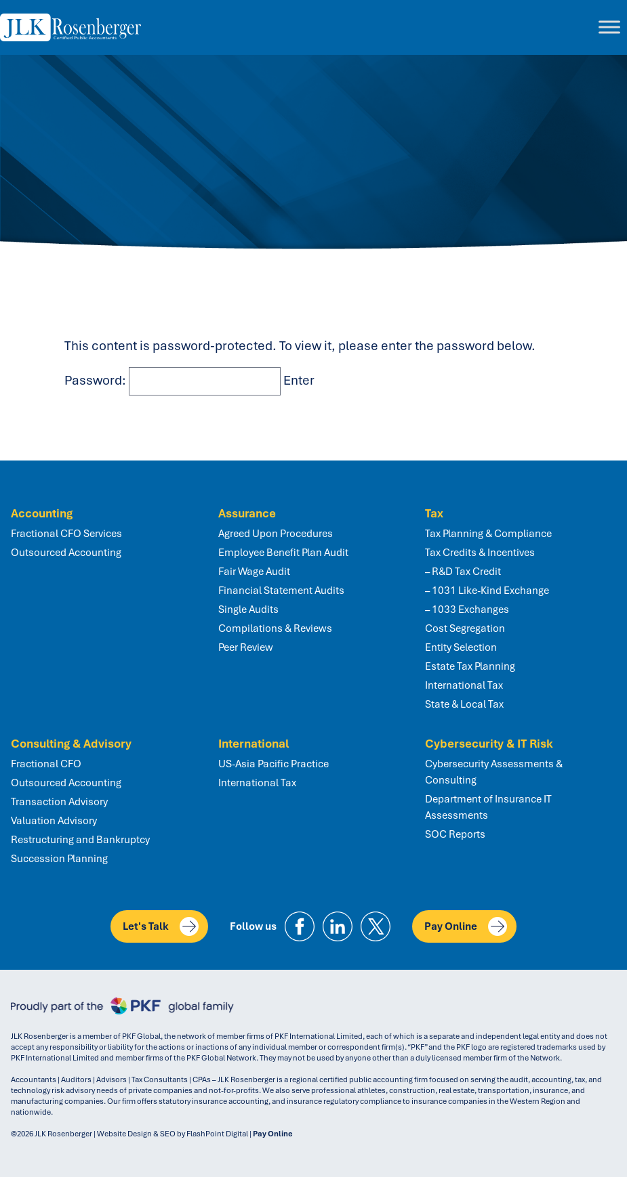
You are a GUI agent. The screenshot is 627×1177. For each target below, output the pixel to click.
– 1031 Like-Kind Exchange (487, 590)
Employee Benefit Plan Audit (283, 552)
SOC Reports (455, 834)
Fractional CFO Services (66, 533)
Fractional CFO (46, 764)
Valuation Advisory (54, 821)
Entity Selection (461, 647)
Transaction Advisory (59, 802)
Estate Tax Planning (470, 666)
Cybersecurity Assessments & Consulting (494, 772)
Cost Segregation (465, 628)
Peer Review (245, 647)
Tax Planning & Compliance (488, 533)
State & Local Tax (464, 704)
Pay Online (465, 926)
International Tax (464, 685)
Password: (172, 380)
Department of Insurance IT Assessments (488, 807)
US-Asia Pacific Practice (273, 764)
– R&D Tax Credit (463, 571)
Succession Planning (59, 858)
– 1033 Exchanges (467, 609)
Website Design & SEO (136, 1133)
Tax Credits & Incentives (480, 552)
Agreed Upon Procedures (275, 533)
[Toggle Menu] (609, 27)
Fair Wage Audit (254, 571)
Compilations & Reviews (275, 628)
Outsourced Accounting (66, 552)
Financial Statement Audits (281, 590)
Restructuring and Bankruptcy (80, 840)
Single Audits (248, 609)
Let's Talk (161, 926)
